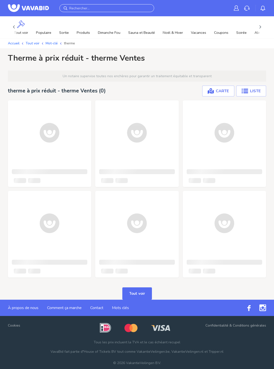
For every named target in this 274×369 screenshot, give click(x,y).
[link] (237, 8)
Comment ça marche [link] (64, 308)
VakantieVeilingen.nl (187, 351)
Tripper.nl (216, 351)
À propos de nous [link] (23, 308)
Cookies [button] (14, 325)
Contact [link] (96, 308)
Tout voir (32, 43)
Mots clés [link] (120, 308)
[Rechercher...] (106, 8)
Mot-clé (52, 43)
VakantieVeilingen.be (153, 351)
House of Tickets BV (100, 351)
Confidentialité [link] (216, 325)
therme (69, 43)
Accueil (13, 43)
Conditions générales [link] (249, 325)
